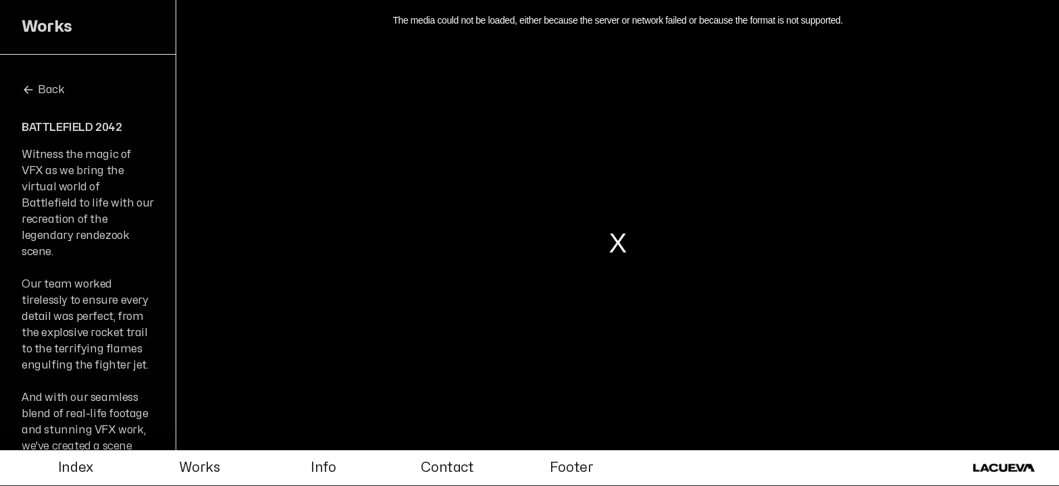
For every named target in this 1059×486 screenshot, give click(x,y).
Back (43, 90)
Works (199, 467)
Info (323, 467)
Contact (447, 467)
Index (75, 467)
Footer (572, 467)
